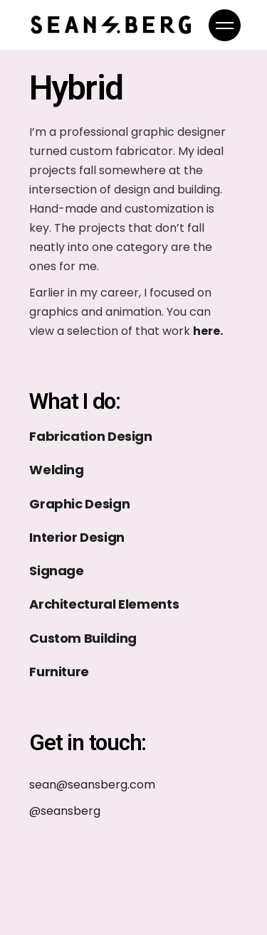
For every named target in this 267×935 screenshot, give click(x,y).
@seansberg (64, 811)
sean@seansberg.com (92, 784)
